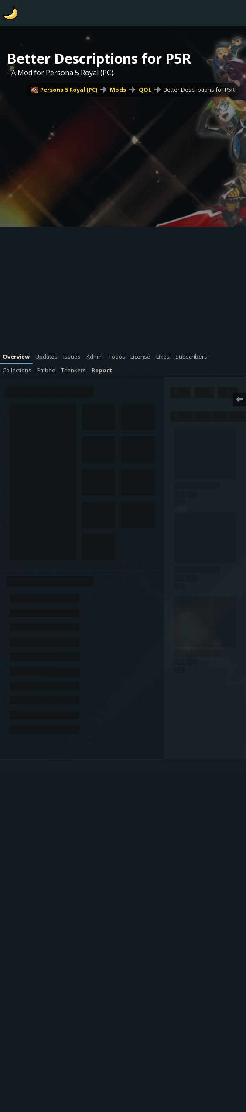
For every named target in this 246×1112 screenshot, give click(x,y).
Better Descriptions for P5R (199, 90)
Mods (118, 90)
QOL (145, 90)
